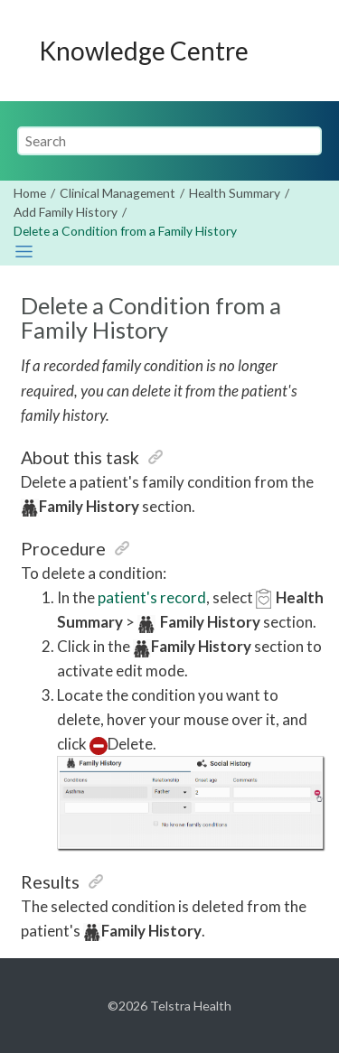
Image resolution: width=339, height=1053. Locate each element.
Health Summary (234, 192)
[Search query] (170, 140)
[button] (155, 457)
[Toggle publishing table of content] (24, 251)
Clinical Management (117, 192)
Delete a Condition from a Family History (125, 230)
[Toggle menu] (303, 50)
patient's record (152, 597)
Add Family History (66, 211)
